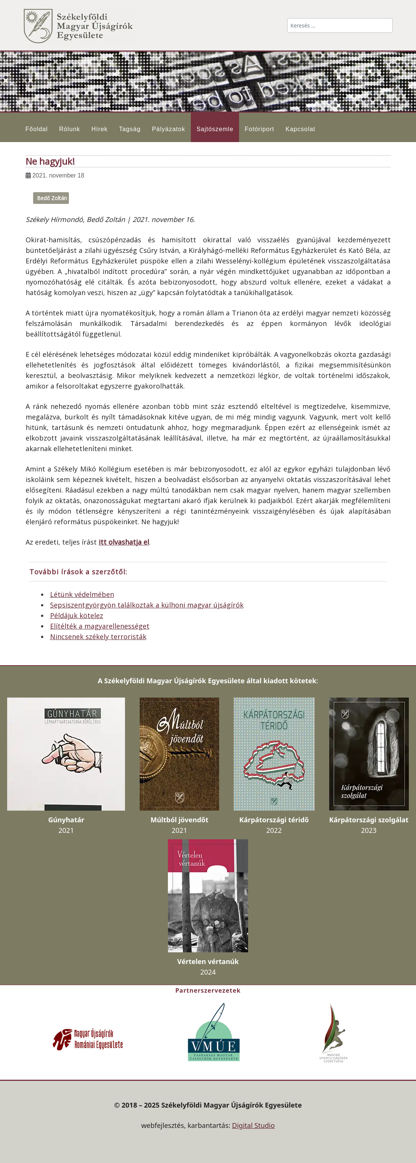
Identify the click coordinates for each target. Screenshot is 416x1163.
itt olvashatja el (124, 541)
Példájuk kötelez (76, 615)
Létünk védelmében (82, 594)
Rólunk (69, 129)
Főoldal (37, 129)
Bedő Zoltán (52, 198)
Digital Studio (253, 1125)
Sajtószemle (215, 129)
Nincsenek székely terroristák (98, 636)
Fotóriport (259, 129)
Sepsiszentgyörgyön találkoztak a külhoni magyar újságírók (147, 604)
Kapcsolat (300, 129)
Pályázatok (168, 129)
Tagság (130, 129)
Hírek (99, 129)
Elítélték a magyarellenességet (99, 625)
